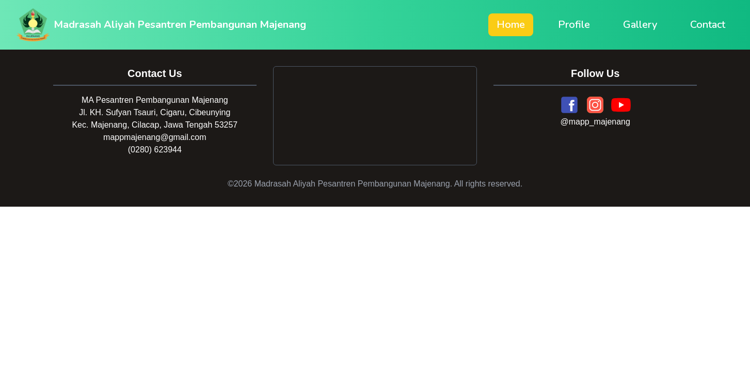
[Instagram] (595, 105)
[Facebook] (569, 105)
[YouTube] (621, 105)
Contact (707, 25)
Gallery (640, 25)
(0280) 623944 (155, 149)
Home (511, 25)
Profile (574, 25)
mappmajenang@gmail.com (154, 137)
